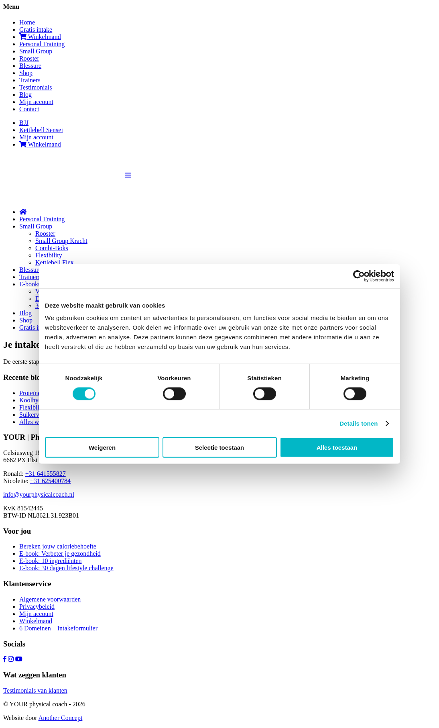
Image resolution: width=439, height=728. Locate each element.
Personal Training (42, 44)
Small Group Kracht (61, 240)
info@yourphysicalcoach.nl (38, 494)
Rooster (29, 58)
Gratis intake (35, 29)
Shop (26, 72)
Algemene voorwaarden (50, 599)
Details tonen (358, 423)
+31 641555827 (45, 473)
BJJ (23, 122)
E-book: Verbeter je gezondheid (60, 553)
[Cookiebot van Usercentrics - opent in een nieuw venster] (359, 276)
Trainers (30, 80)
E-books (30, 284)
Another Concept (61, 717)
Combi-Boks (51, 248)
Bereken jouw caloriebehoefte (57, 546)
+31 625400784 (50, 480)
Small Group (35, 51)
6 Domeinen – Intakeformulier (58, 628)
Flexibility (48, 255)
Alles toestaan (337, 447)
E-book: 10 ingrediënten (50, 560)
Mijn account (36, 101)
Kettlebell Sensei (41, 129)
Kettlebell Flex (54, 262)
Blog (25, 94)
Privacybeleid (37, 606)
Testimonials (35, 87)
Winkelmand (40, 36)
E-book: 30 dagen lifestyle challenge (66, 568)
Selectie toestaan (219, 447)
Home (27, 22)
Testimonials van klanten (35, 690)
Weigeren (102, 447)
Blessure (30, 65)
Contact (29, 109)
